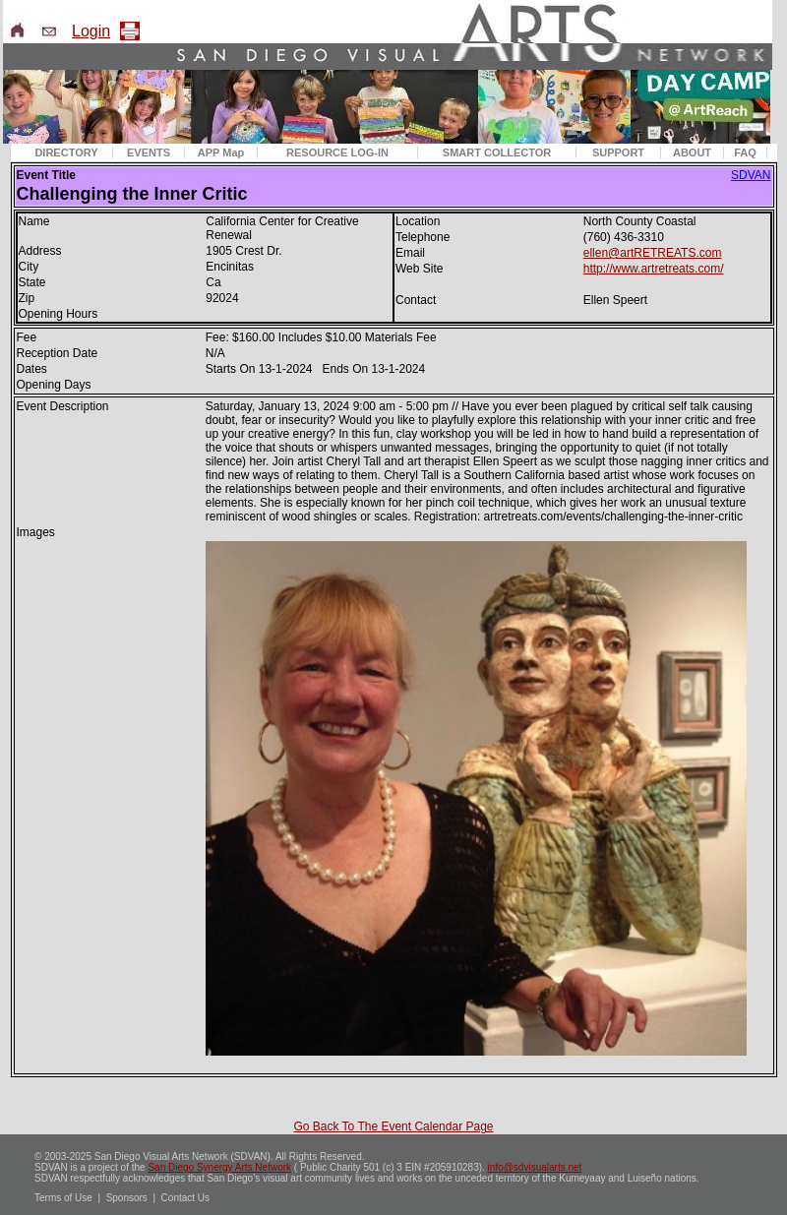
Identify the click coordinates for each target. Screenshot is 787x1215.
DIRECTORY (65, 152)
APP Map (221, 152)
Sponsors (127, 1197)
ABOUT (692, 152)
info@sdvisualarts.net (535, 1167)
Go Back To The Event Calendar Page (393, 1126)
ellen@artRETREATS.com (652, 253)
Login (91, 31)
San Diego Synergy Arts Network (219, 1167)
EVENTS (148, 152)
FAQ (745, 152)
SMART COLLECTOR (497, 152)
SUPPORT (618, 152)
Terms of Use (63, 1197)
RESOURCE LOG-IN (337, 152)
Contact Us (185, 1197)
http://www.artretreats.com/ (653, 268)
